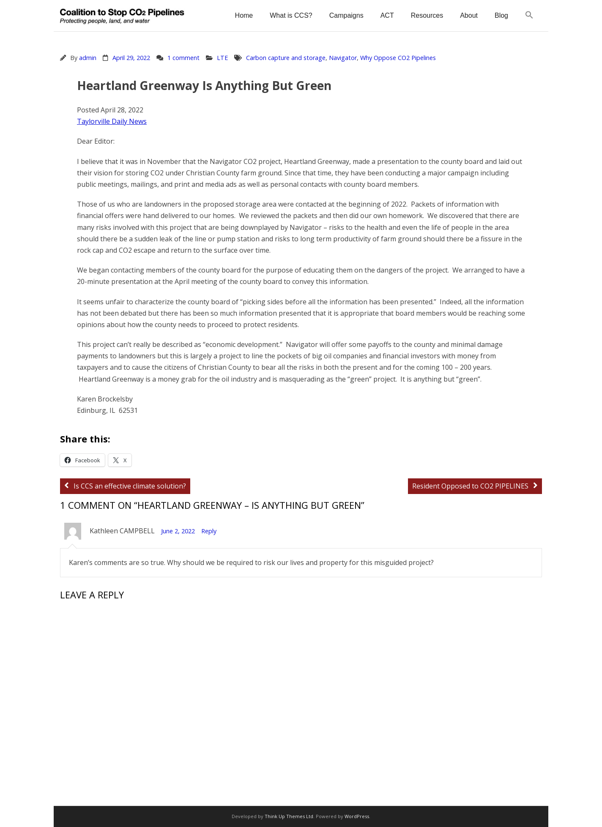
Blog (501, 15)
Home (244, 15)
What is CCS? (291, 15)
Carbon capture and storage (286, 58)
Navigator (343, 58)
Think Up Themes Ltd (289, 816)
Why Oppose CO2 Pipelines (398, 58)
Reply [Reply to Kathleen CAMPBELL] (208, 531)
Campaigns (346, 15)
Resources (427, 15)
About (469, 15)
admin (87, 58)
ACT (387, 15)
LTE (222, 58)
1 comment (183, 58)
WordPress (357, 816)
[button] (529, 15)
